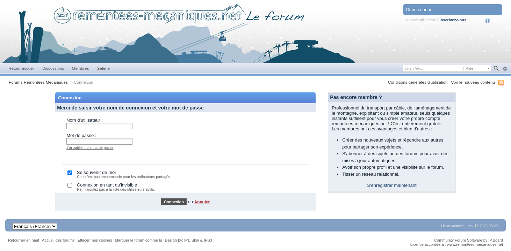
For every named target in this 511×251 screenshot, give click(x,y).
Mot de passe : (81, 135)
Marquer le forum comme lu (138, 240)
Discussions (53, 68)
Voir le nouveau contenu (473, 82)
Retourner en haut (23, 240)
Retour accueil (21, 68)
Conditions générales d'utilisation (418, 82)
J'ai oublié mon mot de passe (89, 148)
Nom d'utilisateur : (84, 120)
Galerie (103, 68)
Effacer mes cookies (94, 240)
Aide (492, 20)
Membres (80, 68)
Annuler (202, 201)
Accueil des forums (58, 240)
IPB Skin (191, 240)
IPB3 (208, 240)
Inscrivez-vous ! (454, 20)
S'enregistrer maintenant (391, 185)
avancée (505, 68)
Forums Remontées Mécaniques (38, 82)
